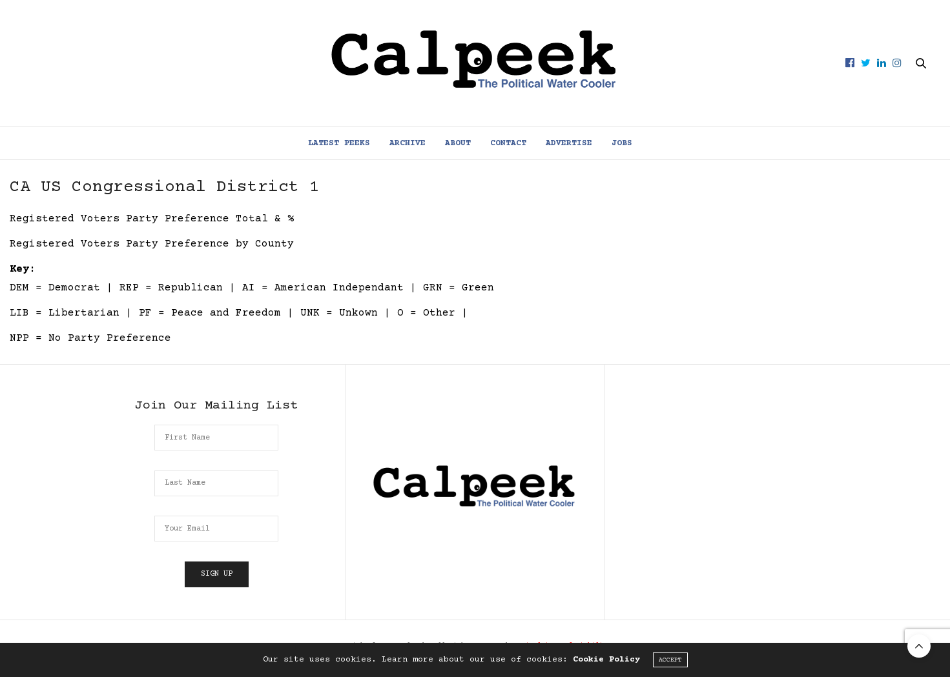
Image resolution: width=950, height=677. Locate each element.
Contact (508, 143)
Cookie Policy (606, 659)
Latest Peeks (339, 143)
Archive (407, 143)
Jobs (622, 143)
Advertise (569, 143)
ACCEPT (670, 659)
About (458, 143)
